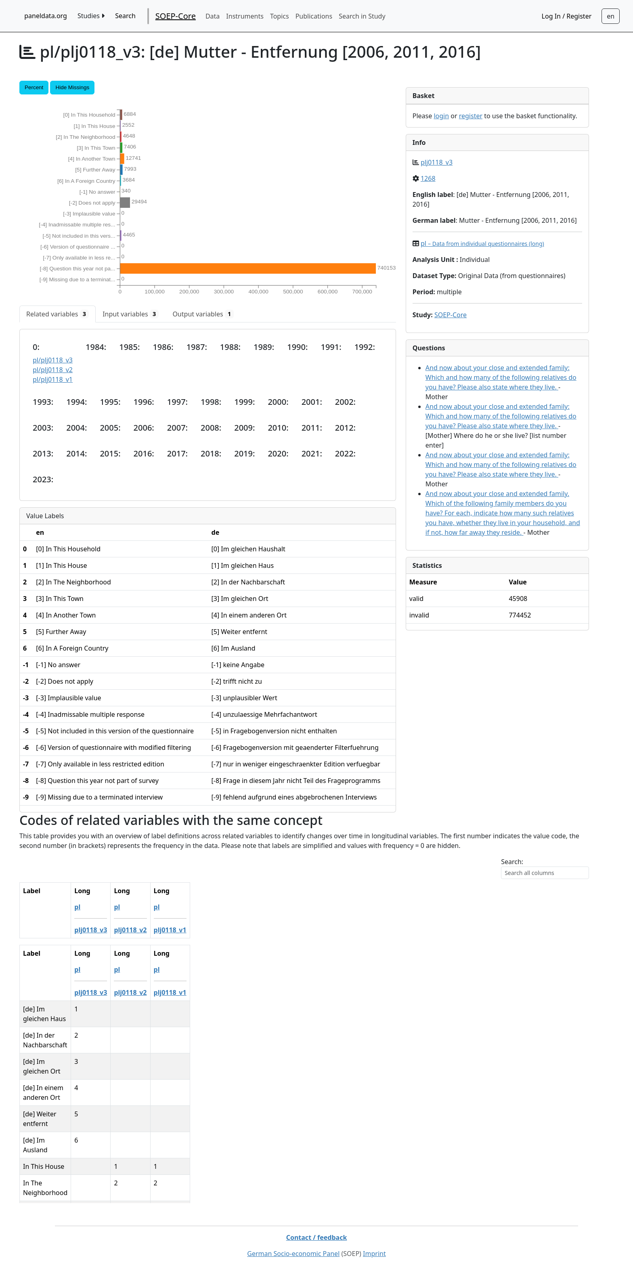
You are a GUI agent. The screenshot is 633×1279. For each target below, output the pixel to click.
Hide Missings (72, 87)
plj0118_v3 (437, 162)
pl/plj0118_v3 (53, 360)
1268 (428, 178)
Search (125, 15)
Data (212, 16)
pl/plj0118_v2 (53, 369)
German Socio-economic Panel (293, 1253)
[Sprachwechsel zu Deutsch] (611, 16)
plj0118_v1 (204, 929)
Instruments (245, 16)
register (470, 115)
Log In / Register (567, 16)
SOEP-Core (175, 15)
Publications (314, 16)
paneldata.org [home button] (45, 15)
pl (482, 243)
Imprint (374, 1253)
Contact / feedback (316, 1237)
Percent (34, 87)
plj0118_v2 (164, 929)
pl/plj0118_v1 (53, 379)
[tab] (57, 314)
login (441, 115)
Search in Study (362, 16)
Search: (512, 861)
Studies (91, 15)
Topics (279, 16)
